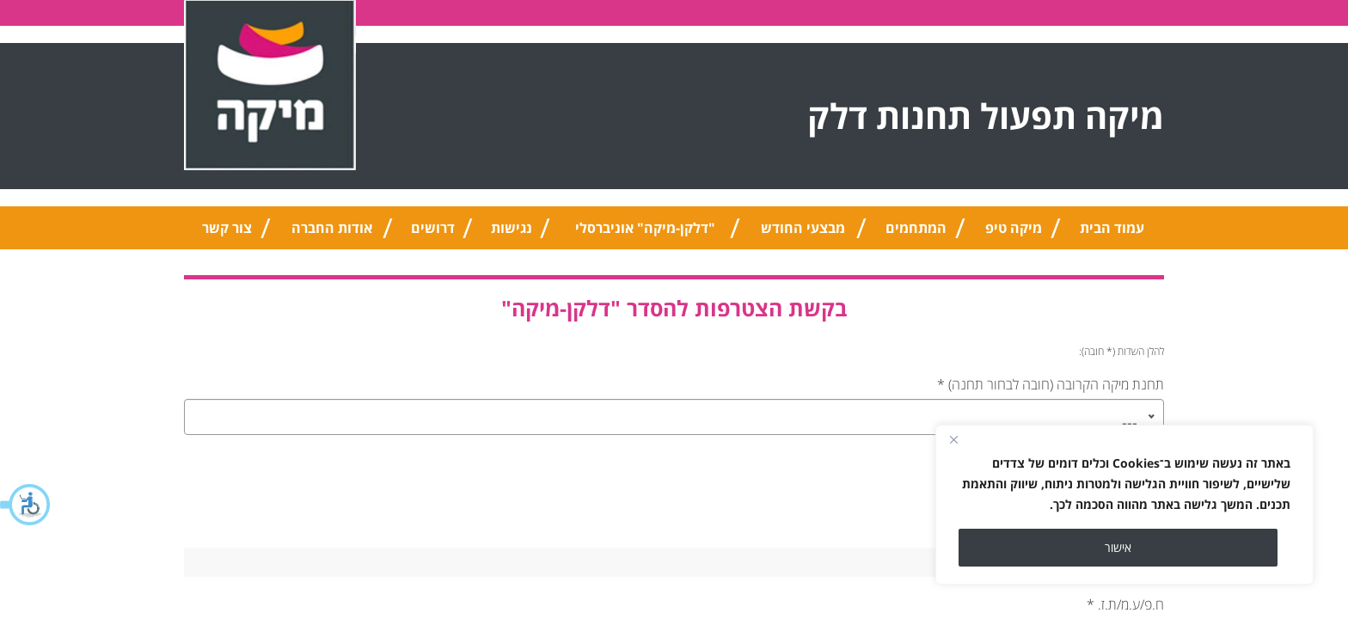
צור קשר (227, 227)
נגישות (511, 227)
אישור (1118, 547)
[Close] (953, 439)
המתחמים (916, 227)
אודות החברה (331, 227)
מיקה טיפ (1013, 227)
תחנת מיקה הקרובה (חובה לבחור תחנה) (1050, 384)
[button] (26, 504)
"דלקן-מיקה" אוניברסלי (645, 227)
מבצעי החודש (803, 227)
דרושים (433, 227)
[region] (1124, 505)
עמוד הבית (1112, 227)
